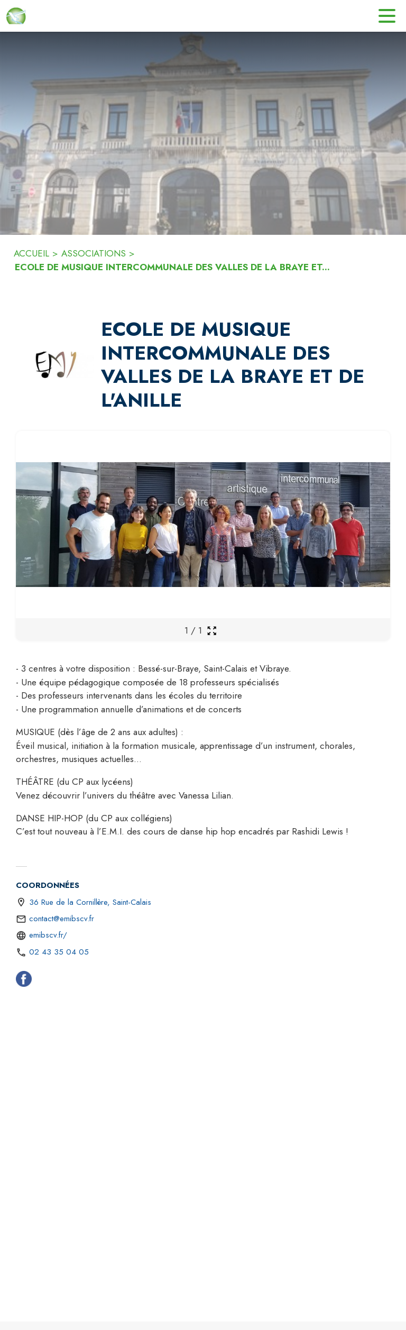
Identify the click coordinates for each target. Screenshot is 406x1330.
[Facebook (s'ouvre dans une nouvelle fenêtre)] (24, 981)
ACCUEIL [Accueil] (31, 253)
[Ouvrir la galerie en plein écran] (212, 630)
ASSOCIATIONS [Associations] (93, 253)
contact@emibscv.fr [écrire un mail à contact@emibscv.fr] (61, 918)
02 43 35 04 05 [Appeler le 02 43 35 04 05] (59, 952)
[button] (56, 365)
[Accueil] (15, 15)
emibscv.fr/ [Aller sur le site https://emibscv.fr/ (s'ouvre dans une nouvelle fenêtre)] (48, 935)
